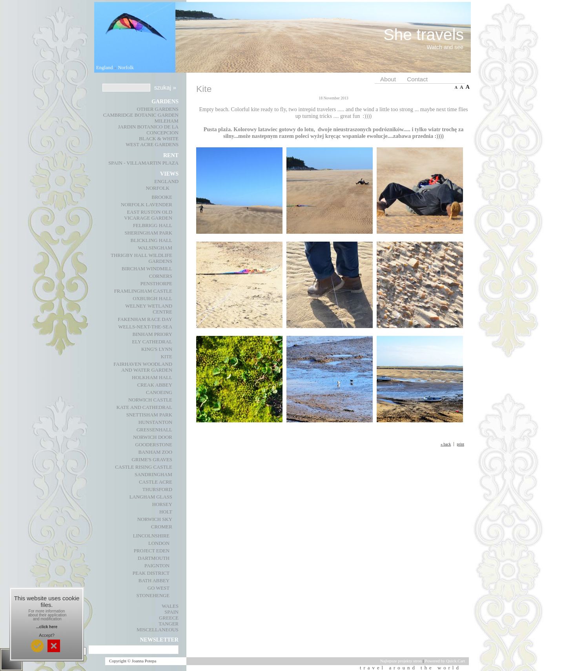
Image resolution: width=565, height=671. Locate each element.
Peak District (151, 573)
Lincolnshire (151, 536)
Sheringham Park (148, 233)
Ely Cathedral (152, 342)
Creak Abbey (154, 385)
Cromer (161, 527)
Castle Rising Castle (143, 467)
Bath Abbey (154, 580)
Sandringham (153, 474)
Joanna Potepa (144, 660)
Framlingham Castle (143, 291)
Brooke (161, 197)
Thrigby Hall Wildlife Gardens (141, 258)
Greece (169, 618)
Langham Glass (150, 497)
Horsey (162, 504)
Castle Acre (155, 482)
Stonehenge (153, 595)
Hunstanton (155, 422)
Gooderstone (153, 444)
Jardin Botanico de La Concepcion (148, 130)
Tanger (169, 624)
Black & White (159, 138)
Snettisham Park (149, 415)
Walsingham (155, 248)
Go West (159, 588)
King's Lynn (156, 349)
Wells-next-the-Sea (145, 327)
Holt (165, 512)
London (159, 543)
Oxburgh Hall (152, 298)
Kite (166, 356)
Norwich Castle (150, 400)
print (460, 444)
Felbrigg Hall (152, 225)
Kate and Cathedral (144, 407)
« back (446, 444)
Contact (417, 79)
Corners (160, 276)
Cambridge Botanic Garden (141, 115)
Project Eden (152, 551)
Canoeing (159, 392)
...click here (46, 627)
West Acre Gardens (152, 144)
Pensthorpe (156, 283)
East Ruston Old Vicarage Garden (148, 215)
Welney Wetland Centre (148, 309)
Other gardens (158, 109)
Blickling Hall (151, 240)
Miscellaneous (158, 629)
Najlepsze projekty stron (401, 660)
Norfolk (126, 67)
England (104, 67)
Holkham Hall (152, 377)
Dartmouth (154, 558)
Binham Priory (152, 334)
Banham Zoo (155, 452)
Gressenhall (154, 430)
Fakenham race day (145, 319)
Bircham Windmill (147, 268)
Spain (171, 612)
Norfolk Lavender (146, 204)
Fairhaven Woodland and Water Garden (142, 367)
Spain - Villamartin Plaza (143, 163)
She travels (423, 35)
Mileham (167, 121)
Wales (170, 606)
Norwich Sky (154, 519)
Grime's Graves (151, 459)
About (388, 79)
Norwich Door (152, 437)
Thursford (157, 489)
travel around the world (412, 668)
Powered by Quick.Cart (445, 660)
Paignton (157, 565)
